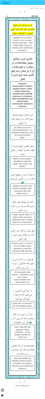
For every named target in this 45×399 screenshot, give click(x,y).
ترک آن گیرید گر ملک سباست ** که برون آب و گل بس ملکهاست (22, 318)
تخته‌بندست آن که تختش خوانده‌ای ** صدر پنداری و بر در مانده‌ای (23, 349)
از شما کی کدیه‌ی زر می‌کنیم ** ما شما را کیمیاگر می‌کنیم (22, 295)
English (31, 8)
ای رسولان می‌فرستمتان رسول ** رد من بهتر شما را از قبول (22, 119)
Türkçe (37, 8)
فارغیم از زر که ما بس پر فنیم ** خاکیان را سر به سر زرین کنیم (22, 263)
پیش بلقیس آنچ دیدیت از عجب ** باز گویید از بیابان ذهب (22, 150)
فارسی (42, 8)
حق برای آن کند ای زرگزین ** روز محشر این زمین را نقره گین (22, 234)
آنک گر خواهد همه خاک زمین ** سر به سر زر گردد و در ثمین (22, 206)
